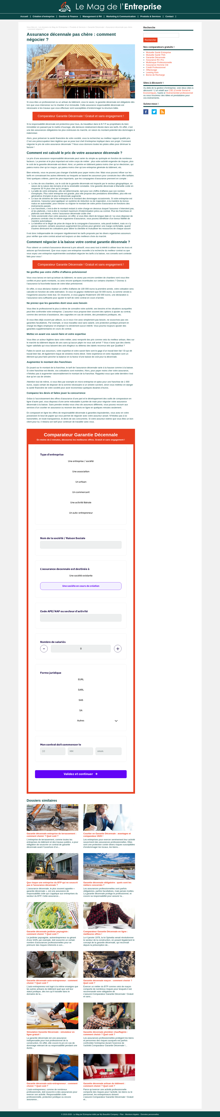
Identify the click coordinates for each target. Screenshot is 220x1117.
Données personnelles (150, 1114)
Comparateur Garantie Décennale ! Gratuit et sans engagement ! (81, 116)
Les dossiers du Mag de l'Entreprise (53, 27)
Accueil (24, 16)
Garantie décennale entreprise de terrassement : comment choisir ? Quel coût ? (51, 834)
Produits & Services (150, 16)
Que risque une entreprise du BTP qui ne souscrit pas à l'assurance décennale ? (52, 883)
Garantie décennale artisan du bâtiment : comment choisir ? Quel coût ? (104, 1084)
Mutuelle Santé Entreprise (158, 52)
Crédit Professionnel (156, 67)
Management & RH (92, 16)
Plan (122, 1114)
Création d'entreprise (43, 16)
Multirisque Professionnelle (159, 62)
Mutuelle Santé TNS (155, 55)
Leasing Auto (152, 72)
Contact (169, 16)
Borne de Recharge (155, 75)
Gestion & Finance (68, 16)
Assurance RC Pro (155, 60)
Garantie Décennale (96, 27)
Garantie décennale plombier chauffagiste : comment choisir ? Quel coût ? (105, 1033)
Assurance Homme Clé (157, 65)
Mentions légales (132, 1114)
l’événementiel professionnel (179, 93)
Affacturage (151, 70)
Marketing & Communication (121, 16)
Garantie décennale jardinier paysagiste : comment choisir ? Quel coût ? (48, 932)
